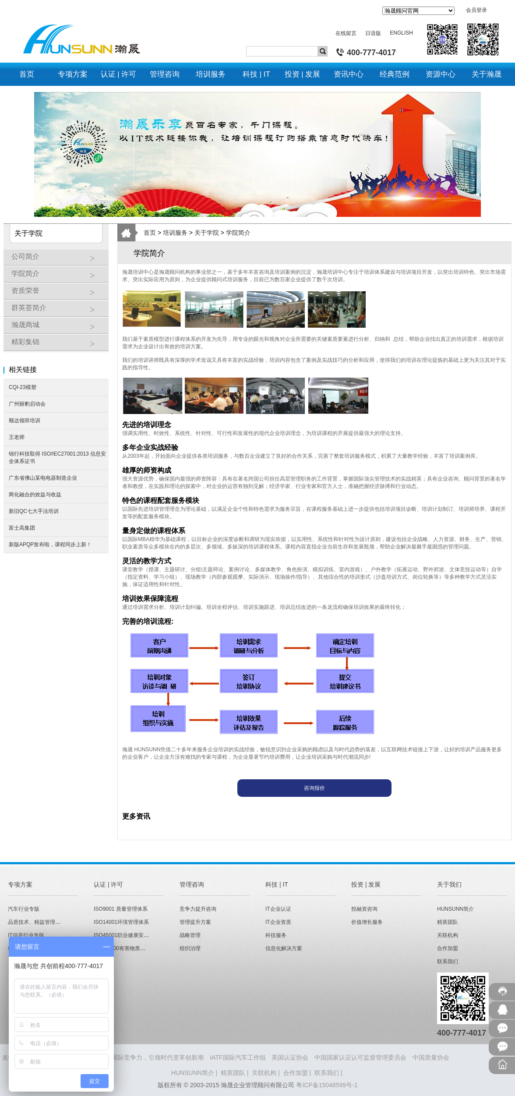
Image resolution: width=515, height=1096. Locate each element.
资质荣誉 (57, 294)
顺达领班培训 (24, 420)
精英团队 (447, 922)
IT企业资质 (278, 922)
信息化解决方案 (283, 948)
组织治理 (190, 948)
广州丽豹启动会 (27, 404)
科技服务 (275, 935)
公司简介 (57, 260)
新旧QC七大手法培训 (34, 511)
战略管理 (190, 935)
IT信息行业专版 (26, 935)
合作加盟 (447, 948)
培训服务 (175, 232)
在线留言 (345, 33)
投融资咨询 (364, 909)
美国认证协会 (290, 1057)
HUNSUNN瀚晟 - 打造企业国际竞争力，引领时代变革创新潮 (121, 1057)
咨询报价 (314, 788)
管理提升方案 (195, 922)
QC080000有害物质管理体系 (127, 948)
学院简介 (57, 277)
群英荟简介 (57, 311)
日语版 (373, 33)
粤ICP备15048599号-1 (326, 1085)
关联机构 (447, 935)
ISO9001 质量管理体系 (121, 909)
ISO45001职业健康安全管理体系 (132, 935)
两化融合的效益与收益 (35, 494)
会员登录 (476, 10)
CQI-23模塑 (22, 387)
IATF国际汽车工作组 (237, 1057)
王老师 (17, 437)
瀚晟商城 (57, 328)
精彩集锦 (57, 345)
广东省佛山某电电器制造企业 (43, 478)
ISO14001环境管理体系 (121, 922)
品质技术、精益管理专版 (37, 922)
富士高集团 (22, 528)
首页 (150, 232)
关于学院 (206, 232)
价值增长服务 (367, 922)
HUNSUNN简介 (455, 909)
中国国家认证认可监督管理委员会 (360, 1057)
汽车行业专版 (23, 909)
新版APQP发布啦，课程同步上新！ (50, 544)
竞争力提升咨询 (198, 909)
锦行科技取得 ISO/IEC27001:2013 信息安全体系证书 (57, 457)
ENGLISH (401, 33)
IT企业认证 (278, 909)
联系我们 (447, 961)
